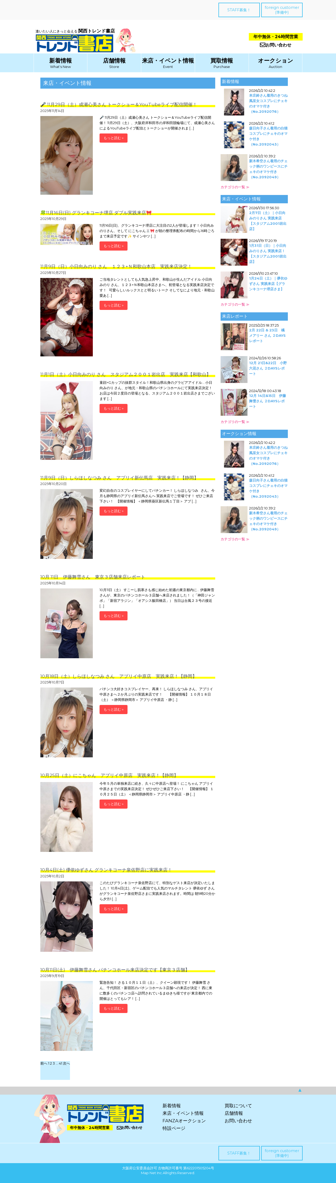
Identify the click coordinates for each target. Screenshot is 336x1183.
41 (60, 1063)
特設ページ (173, 1128)
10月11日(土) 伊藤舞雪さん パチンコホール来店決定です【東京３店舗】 (115, 969)
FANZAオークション (184, 1120)
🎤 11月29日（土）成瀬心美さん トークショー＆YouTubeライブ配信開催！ (118, 104)
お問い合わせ (275, 45)
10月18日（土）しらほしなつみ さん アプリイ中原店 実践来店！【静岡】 (118, 676)
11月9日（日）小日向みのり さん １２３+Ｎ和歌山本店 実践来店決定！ (116, 266)
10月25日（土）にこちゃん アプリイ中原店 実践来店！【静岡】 (109, 775)
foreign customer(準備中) (282, 10)
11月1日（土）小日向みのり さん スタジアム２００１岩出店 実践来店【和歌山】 (125, 374)
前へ (43, 1063)
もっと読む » (113, 138)
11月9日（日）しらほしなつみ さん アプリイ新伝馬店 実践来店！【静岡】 (119, 477)
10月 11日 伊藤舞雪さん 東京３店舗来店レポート (92, 577)
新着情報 (60, 60)
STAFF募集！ (239, 10)
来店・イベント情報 (168, 60)
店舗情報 (114, 60)
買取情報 (221, 60)
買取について (238, 1105)
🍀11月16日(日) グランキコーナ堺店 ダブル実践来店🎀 (96, 212)
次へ (66, 1063)
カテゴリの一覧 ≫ (235, 187)
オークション (275, 60)
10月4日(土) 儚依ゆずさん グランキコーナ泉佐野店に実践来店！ (106, 870)
